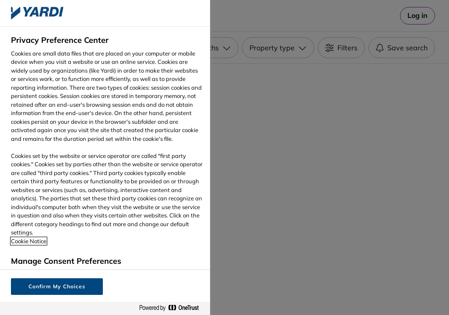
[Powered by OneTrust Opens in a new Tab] (172, 308)
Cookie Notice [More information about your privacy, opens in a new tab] (28, 241)
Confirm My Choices (56, 286)
